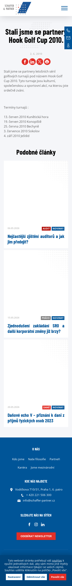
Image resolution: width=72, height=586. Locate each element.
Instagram (36, 524)
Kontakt (68, 45)
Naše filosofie (37, 459)
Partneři (55, 459)
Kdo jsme (18, 459)
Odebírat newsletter (36, 536)
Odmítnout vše (36, 577)
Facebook (29, 524)
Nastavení (14, 577)
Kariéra (22, 467)
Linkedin (42, 524)
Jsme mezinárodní (42, 467)
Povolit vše (57, 577)
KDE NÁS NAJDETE (36, 481)
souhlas (57, 560)
